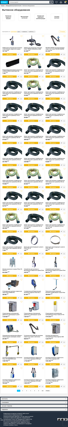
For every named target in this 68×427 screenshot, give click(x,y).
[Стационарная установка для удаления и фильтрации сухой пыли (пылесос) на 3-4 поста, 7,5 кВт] (12, 308)
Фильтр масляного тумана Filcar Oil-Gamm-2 (12, 273)
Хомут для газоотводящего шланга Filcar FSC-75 (34, 251)
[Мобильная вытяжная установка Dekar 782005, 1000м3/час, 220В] (34, 43)
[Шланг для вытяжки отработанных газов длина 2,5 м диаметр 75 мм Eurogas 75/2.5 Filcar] (55, 153)
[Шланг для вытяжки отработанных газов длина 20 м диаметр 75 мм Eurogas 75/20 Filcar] (55, 131)
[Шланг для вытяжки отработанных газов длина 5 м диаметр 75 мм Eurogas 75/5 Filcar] (12, 109)
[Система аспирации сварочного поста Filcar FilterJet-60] (55, 375)
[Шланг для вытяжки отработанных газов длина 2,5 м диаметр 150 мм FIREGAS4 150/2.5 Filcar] (34, 176)
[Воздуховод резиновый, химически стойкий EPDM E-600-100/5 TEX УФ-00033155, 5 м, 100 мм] (12, 65)
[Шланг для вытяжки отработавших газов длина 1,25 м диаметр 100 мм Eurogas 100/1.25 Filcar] (12, 242)
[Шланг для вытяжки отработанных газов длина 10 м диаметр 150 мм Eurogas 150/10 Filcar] (34, 220)
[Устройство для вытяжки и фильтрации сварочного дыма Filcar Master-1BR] (34, 264)
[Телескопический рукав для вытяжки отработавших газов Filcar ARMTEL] (55, 286)
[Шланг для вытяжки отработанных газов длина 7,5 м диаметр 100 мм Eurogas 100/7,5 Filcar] (55, 87)
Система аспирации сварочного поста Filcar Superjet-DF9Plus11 (34, 361)
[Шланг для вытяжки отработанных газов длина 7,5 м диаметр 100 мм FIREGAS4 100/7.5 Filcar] (34, 87)
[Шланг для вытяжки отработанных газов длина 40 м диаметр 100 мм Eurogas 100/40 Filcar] (34, 131)
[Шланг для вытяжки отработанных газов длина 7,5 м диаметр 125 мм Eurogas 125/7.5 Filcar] (12, 87)
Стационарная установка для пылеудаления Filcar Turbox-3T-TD (55, 317)
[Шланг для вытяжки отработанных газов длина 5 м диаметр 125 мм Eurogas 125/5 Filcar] (55, 109)
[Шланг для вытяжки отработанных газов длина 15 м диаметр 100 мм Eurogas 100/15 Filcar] (34, 198)
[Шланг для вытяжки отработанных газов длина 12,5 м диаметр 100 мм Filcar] (55, 198)
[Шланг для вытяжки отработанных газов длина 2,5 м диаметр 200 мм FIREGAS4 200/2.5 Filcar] (12, 176)
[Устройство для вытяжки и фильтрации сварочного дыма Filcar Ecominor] (55, 264)
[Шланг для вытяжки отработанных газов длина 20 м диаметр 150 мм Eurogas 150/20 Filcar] (12, 153)
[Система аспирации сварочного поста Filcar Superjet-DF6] (55, 353)
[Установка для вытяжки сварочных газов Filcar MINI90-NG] (12, 286)
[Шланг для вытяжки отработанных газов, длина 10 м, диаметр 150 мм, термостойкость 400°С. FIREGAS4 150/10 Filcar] (34, 65)
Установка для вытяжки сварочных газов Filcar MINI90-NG (12, 295)
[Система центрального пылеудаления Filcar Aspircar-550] (55, 330)
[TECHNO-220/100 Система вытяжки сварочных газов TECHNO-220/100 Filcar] (55, 43)
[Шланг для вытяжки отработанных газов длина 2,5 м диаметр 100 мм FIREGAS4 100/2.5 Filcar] (55, 176)
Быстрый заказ (18, 57)
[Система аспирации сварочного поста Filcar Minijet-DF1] (12, 375)
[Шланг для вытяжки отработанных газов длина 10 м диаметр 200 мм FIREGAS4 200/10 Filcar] (12, 220)
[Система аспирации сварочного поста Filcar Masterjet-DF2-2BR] (34, 375)
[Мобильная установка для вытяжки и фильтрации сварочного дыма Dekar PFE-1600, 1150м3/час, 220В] (12, 43)
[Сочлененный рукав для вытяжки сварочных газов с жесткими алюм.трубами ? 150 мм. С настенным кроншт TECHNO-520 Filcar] (34, 330)
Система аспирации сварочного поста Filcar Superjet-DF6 (55, 361)
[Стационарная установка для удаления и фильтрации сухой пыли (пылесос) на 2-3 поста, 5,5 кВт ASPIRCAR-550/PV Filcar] (34, 308)
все (42, 393)
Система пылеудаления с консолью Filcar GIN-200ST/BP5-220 (12, 361)
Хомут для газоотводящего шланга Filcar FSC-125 (55, 251)
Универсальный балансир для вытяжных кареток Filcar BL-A (34, 295)
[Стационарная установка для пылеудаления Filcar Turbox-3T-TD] (55, 308)
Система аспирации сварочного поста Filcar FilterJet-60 (55, 383)
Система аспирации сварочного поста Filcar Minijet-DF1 (12, 383)
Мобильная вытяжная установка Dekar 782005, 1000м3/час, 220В (34, 51)
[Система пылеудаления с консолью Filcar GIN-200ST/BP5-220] (12, 353)
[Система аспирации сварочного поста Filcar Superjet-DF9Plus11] (34, 353)
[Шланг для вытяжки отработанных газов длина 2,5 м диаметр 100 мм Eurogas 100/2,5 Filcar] (12, 198)
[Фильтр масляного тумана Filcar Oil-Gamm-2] (12, 264)
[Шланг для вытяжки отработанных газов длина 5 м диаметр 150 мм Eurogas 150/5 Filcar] (34, 109)
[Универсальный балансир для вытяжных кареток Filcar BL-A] (34, 286)
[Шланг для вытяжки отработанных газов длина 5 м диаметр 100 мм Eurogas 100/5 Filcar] (12, 131)
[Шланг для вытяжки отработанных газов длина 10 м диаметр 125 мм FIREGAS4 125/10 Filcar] (55, 220)
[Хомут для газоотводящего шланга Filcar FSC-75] (34, 242)
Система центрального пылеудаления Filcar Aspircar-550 (55, 339)
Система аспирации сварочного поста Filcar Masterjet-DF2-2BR (34, 383)
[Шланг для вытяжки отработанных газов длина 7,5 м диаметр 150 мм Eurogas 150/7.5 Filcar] (55, 65)
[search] (30, 2)
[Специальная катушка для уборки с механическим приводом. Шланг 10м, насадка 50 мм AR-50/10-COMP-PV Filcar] (12, 330)
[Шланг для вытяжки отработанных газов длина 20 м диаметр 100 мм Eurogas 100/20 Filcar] (34, 153)
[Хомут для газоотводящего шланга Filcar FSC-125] (55, 242)
